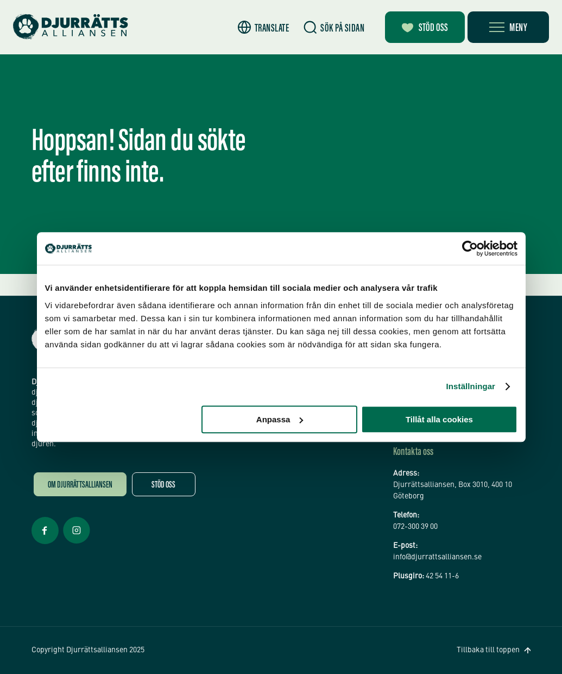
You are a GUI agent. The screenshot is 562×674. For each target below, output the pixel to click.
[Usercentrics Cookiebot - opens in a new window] (469, 248)
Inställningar (470, 386)
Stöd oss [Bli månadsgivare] (425, 28)
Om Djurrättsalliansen (80, 485)
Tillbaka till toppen (488, 650)
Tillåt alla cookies (439, 419)
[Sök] (334, 27)
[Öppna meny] (508, 27)
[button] (263, 27)
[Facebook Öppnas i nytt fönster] (45, 543)
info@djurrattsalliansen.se (437, 557)
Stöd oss (163, 485)
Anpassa (280, 419)
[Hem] (70, 27)
